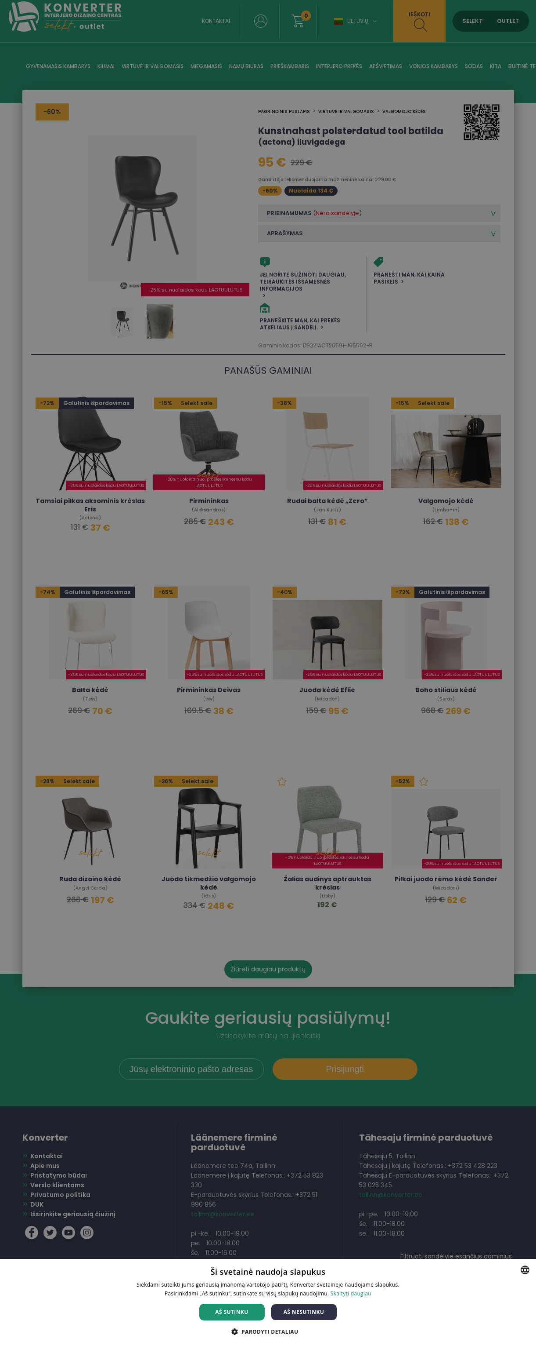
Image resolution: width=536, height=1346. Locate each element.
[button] (268, 1331)
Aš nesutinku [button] (304, 1312)
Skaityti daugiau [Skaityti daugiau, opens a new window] (351, 1293)
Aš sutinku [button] (231, 1312)
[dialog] (268, 673)
